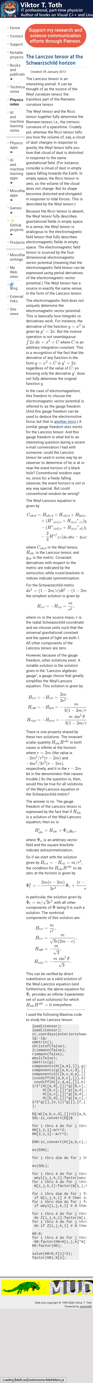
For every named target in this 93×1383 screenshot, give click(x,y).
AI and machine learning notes (15, 121)
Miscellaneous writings (15, 257)
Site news (14, 311)
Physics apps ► (15, 147)
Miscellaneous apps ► (15, 195)
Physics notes (15, 102)
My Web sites (14, 272)
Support (15, 44)
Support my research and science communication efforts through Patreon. (55, 35)
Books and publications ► (15, 72)
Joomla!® (86, 1350)
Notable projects (15, 54)
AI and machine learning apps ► (15, 171)
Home (15, 28)
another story (65, 421)
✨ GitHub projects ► (15, 227)
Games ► (15, 210)
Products (15, 242)
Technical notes (15, 89)
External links (15, 298)
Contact (15, 36)
